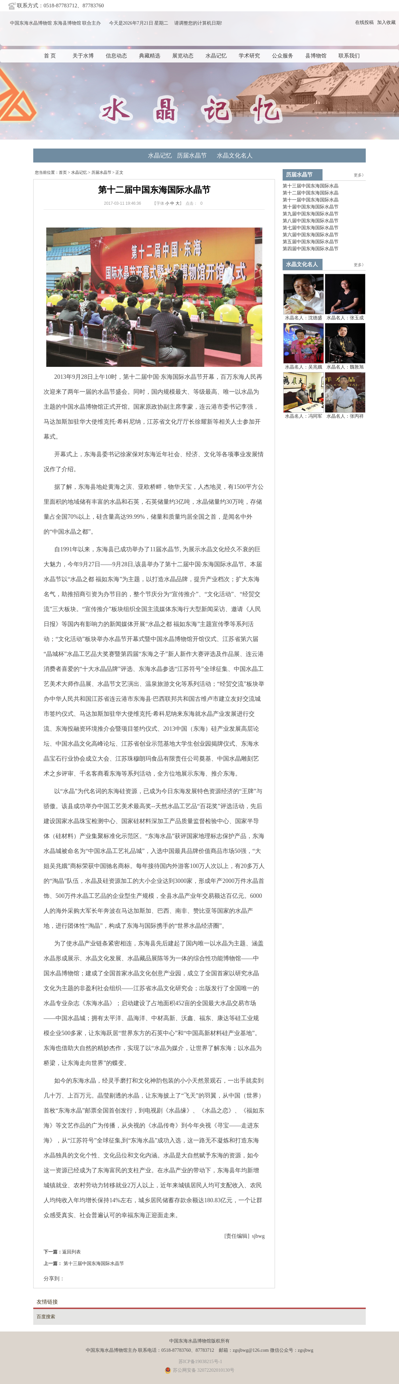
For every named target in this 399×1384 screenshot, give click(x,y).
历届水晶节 (192, 155)
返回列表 (71, 1251)
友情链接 (47, 1302)
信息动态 (116, 55)
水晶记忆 (216, 55)
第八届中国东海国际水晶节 (310, 220)
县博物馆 (316, 55)
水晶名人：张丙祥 (345, 416)
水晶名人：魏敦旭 (345, 367)
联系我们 (349, 55)
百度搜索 (46, 1316)
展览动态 (183, 55)
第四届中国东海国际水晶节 (310, 248)
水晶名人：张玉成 (345, 317)
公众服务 (282, 55)
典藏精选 (149, 55)
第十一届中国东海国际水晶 (310, 199)
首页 (63, 172)
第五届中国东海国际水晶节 (310, 241)
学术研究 (249, 55)
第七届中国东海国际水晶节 (310, 227)
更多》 (360, 175)
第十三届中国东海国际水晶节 (93, 1263)
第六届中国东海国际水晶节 (310, 234)
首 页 (50, 55)
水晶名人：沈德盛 (303, 317)
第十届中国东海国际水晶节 (310, 206)
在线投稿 (364, 22)
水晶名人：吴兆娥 (303, 367)
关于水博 (83, 55)
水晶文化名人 (235, 155)
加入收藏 (386, 22)
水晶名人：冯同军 (303, 416)
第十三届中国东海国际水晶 (310, 185)
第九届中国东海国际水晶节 (310, 213)
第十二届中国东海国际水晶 (310, 192)
